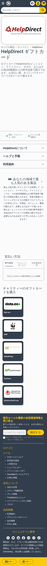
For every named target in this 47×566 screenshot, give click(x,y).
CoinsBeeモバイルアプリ (18, 474)
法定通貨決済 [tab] (37, 264)
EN (9, 561)
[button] (3, 3)
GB (26, 561)
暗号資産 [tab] (9, 263)
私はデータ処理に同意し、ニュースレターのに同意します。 (25, 438)
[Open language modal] (32, 3)
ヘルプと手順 (11, 156)
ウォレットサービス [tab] (22, 264)
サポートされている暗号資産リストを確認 (23, 276)
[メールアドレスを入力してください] (14, 432)
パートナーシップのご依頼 (19, 501)
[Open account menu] (38, 3)
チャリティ (23, 47)
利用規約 (8, 164)
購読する (35, 432)
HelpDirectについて (15, 148)
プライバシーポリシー (17, 517)
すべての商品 (8, 47)
